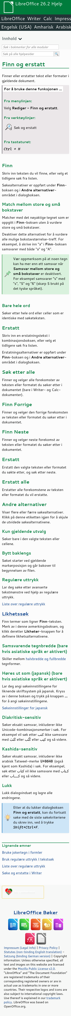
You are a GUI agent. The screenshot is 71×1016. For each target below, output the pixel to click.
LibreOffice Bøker (35, 912)
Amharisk (43, 27)
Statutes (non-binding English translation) (33, 952)
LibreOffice (13, 18)
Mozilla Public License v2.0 (36, 969)
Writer (34, 18)
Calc (47, 18)
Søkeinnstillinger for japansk (25, 707)
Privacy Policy (48, 948)
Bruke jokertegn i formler (22, 852)
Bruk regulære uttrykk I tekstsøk (28, 859)
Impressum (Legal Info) (20, 948)
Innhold (9, 38)
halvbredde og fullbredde (46, 658)
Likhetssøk (15, 613)
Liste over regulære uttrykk (23, 603)
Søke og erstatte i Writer (22, 872)
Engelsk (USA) (16, 27)
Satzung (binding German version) (27, 956)
